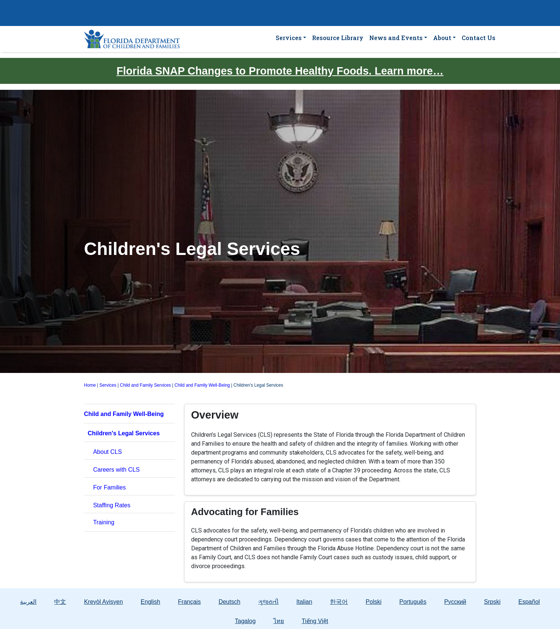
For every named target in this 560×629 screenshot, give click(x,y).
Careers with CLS (116, 469)
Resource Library (337, 38)
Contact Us (478, 38)
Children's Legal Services (124, 433)
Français (189, 602)
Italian (304, 602)
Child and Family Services (145, 385)
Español (529, 602)
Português (412, 602)
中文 (60, 602)
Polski (373, 602)
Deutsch (229, 602)
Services (289, 38)
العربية (28, 602)
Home (90, 385)
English (150, 602)
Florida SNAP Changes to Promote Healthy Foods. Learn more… (280, 71)
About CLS (107, 452)
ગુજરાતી (268, 602)
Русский (455, 602)
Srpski (492, 602)
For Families (109, 487)
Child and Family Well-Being (202, 385)
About (442, 38)
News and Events (396, 38)
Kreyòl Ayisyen (103, 602)
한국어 (339, 602)
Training (103, 522)
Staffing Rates (111, 505)
